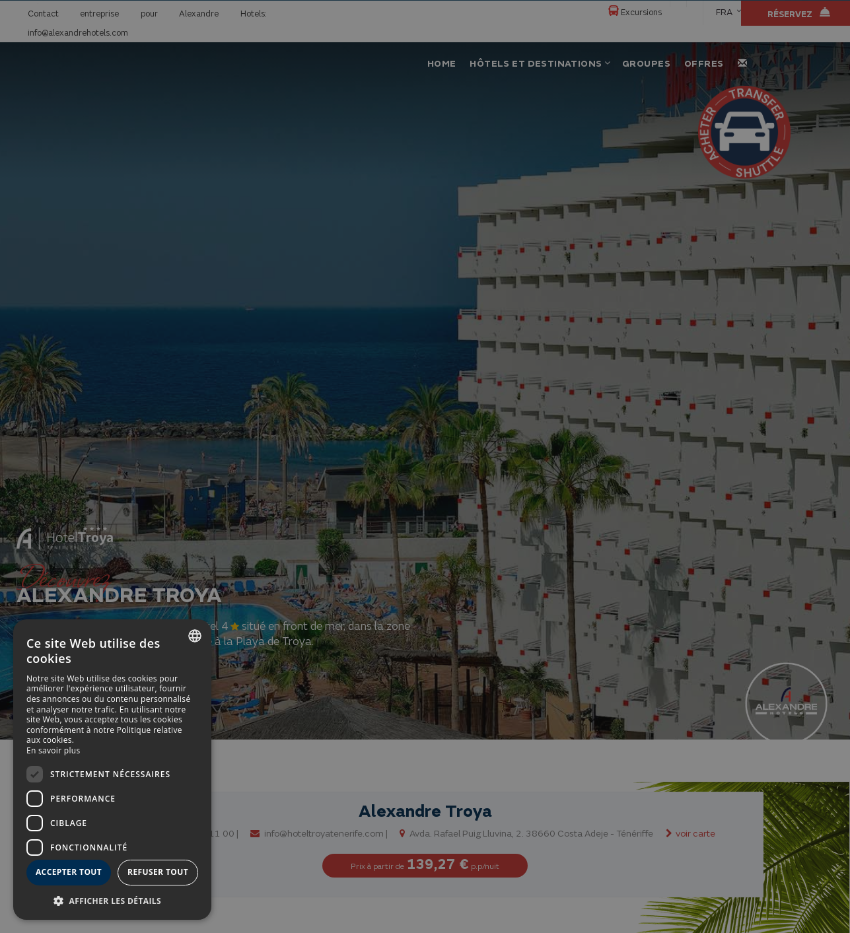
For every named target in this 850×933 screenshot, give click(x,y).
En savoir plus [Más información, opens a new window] (53, 750)
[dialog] (112, 769)
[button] (112, 900)
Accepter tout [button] (69, 872)
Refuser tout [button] (157, 872)
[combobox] (194, 635)
